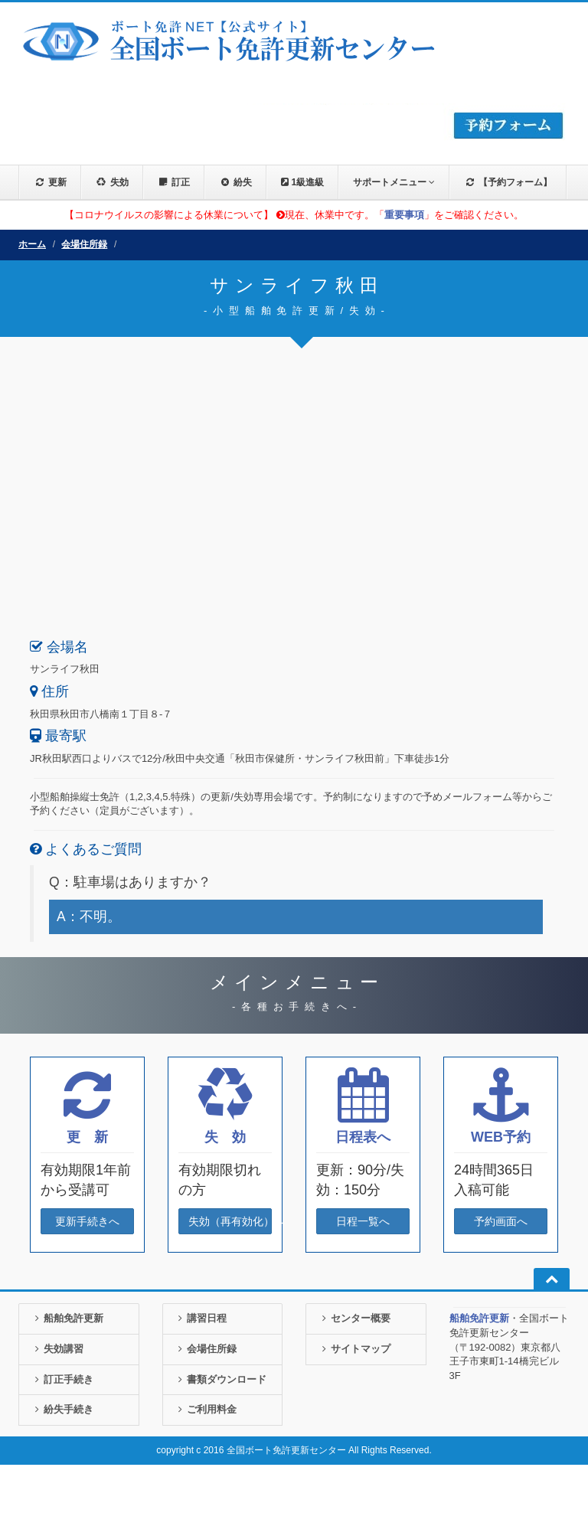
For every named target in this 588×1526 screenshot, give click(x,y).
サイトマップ (354, 1348)
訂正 (174, 182)
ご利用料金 (206, 1409)
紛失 (235, 182)
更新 (50, 182)
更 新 (87, 1137)
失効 (112, 182)
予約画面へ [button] (501, 1221)
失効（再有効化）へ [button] (230, 1221)
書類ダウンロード (221, 1379)
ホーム (32, 244)
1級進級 (302, 182)
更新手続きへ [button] (87, 1221)
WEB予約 (501, 1137)
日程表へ (362, 1137)
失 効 (225, 1137)
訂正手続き (62, 1379)
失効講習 (57, 1348)
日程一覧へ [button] (363, 1221)
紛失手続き (62, 1409)
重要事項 (404, 215)
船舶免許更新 (67, 1318)
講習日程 (201, 1318)
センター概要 (354, 1318)
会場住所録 (84, 244)
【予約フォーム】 (508, 182)
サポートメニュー (394, 182)
